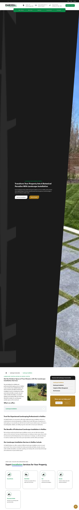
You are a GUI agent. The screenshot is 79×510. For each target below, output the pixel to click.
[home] (11, 5)
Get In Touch (34, 197)
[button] (30, 10)
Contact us (67, 402)
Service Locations (21, 197)
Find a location (59, 402)
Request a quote (70, 5)
